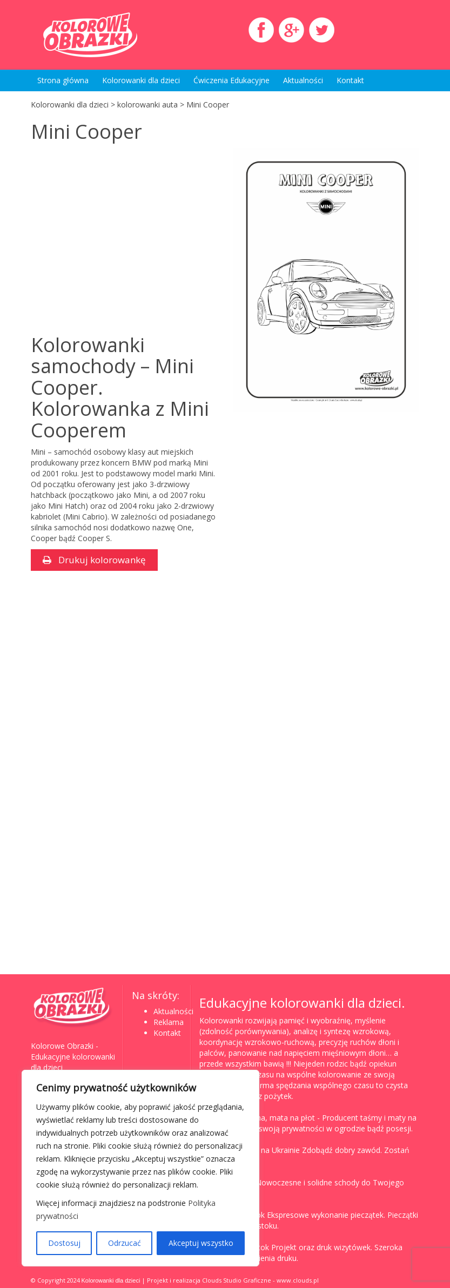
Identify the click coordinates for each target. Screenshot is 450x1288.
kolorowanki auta (147, 104)
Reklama (168, 1022)
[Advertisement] (121, 245)
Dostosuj (64, 1243)
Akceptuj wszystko (201, 1243)
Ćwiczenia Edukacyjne (231, 80)
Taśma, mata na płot (278, 1117)
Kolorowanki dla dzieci (141, 80)
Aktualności (303, 80)
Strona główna (63, 80)
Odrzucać (124, 1243)
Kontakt (350, 80)
